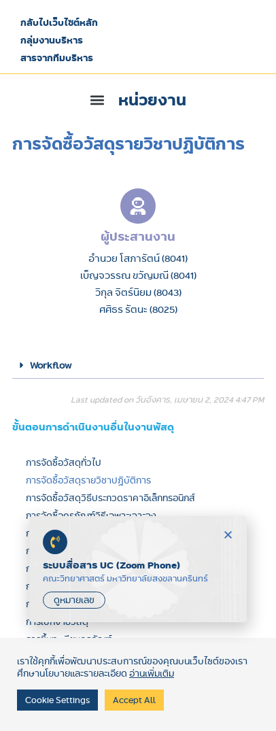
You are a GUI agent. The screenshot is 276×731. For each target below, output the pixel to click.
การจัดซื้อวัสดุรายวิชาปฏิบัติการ (88, 480)
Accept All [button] (134, 700)
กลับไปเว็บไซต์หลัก (59, 22)
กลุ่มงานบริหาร (51, 40)
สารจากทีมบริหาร (56, 58)
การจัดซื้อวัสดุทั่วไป (63, 462)
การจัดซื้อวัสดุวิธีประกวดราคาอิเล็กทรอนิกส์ (110, 498)
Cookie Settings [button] (57, 700)
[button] (138, 100)
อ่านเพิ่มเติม (151, 673)
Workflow (50, 365)
